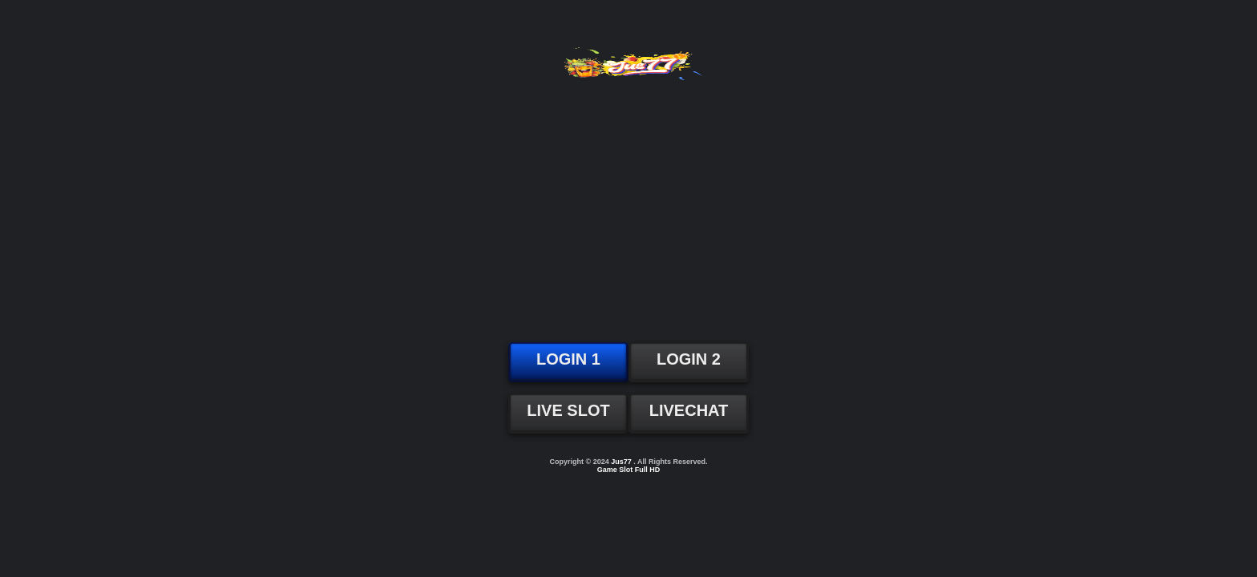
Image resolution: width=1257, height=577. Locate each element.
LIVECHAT (689, 410)
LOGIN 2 (689, 359)
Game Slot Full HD (629, 470)
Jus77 (621, 462)
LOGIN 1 (568, 359)
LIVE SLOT (568, 410)
